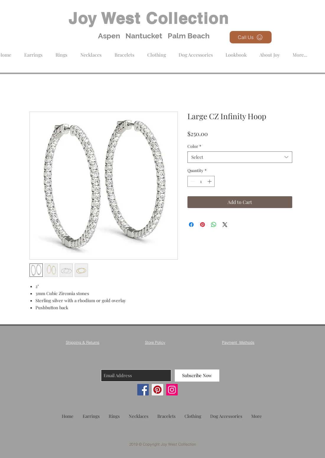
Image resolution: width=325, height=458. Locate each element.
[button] (156, 52)
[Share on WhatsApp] (213, 224)
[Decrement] (192, 181)
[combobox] (239, 157)
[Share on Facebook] (191, 224)
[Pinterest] (157, 389)
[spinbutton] (201, 181)
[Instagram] (172, 389)
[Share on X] (224, 224)
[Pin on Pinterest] (202, 224)
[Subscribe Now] (197, 375)
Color (194, 146)
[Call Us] (251, 37)
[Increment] (210, 181)
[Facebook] (143, 389)
